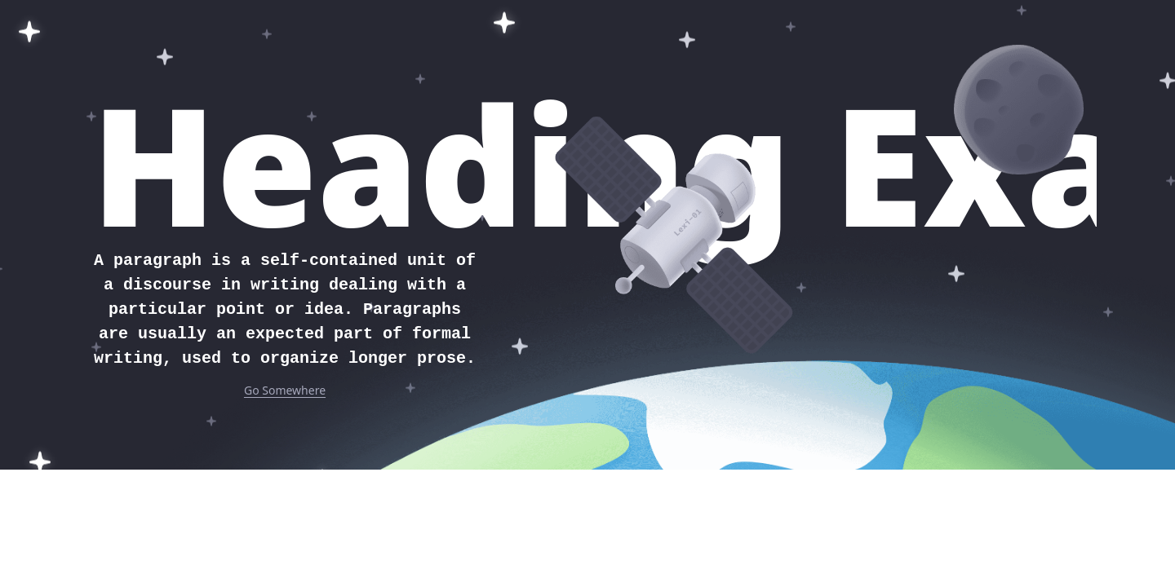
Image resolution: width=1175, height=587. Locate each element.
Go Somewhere (285, 390)
